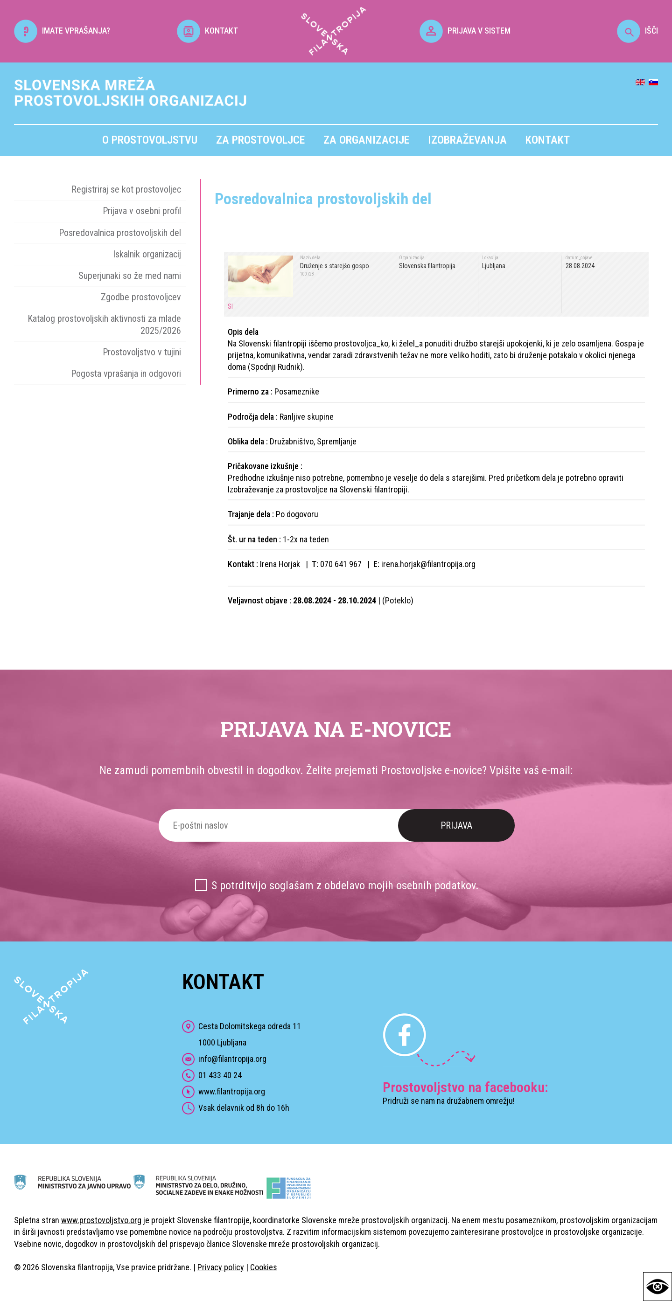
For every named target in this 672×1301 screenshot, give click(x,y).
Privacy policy (220, 1267)
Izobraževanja (467, 139)
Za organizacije (366, 139)
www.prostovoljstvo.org (101, 1220)
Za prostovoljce (260, 139)
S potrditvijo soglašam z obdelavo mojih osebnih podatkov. (345, 885)
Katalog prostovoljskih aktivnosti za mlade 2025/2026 (104, 324)
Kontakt (547, 139)
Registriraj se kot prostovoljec (126, 189)
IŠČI (637, 30)
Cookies (263, 1267)
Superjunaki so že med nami (129, 275)
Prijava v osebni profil (142, 210)
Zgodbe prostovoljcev (141, 297)
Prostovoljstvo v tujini (142, 352)
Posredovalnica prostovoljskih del (120, 232)
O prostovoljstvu (149, 139)
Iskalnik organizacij (147, 254)
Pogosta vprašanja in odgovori (126, 373)
